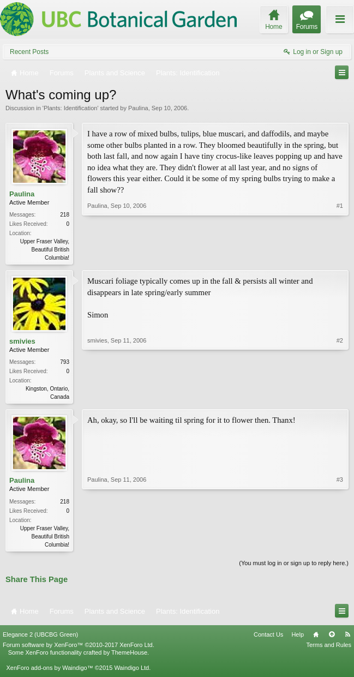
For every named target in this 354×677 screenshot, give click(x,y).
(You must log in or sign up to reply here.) (294, 566)
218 (64, 215)
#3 (340, 545)
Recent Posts (29, 52)
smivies (22, 342)
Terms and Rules (328, 648)
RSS (347, 638)
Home (316, 638)
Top (331, 638)
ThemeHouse (129, 655)
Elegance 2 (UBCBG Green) (40, 637)
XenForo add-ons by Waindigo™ (49, 671)
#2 (340, 396)
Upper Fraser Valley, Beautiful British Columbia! (44, 249)
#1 (340, 256)
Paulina (138, 108)
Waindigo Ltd (131, 671)
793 (64, 363)
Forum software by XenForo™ (78, 648)
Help (297, 637)
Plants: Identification (70, 108)
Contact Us (268, 637)
